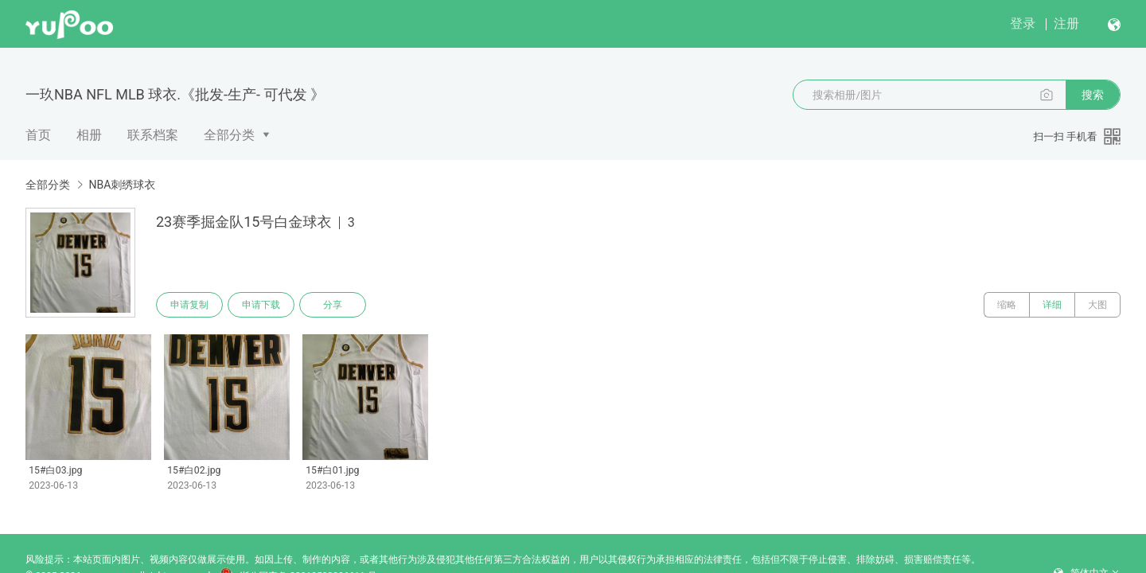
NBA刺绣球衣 (121, 184)
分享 (332, 304)
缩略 (1006, 304)
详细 (1052, 304)
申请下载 (261, 304)
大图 (1097, 304)
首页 (38, 134)
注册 (1066, 23)
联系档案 (152, 134)
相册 (89, 134)
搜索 (1093, 94)
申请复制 (189, 304)
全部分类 (229, 134)
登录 (1022, 23)
